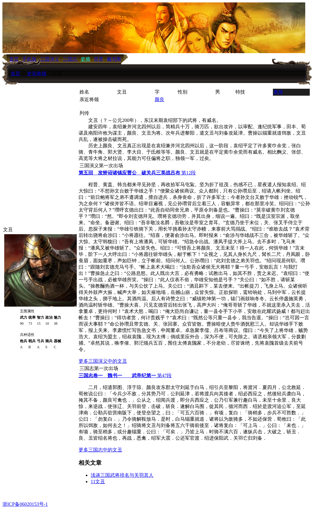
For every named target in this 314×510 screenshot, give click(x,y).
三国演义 (49, 59)
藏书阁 (114, 59)
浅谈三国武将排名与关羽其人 (122, 475)
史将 (85, 59)
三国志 (70, 59)
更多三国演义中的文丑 (103, 361)
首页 (15, 73)
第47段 (125, 375)
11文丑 (98, 481)
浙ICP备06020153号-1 (25, 504)
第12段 (137, 172)
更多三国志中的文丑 (100, 449)
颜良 (159, 99)
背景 (98, 59)
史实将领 (36, 73)
